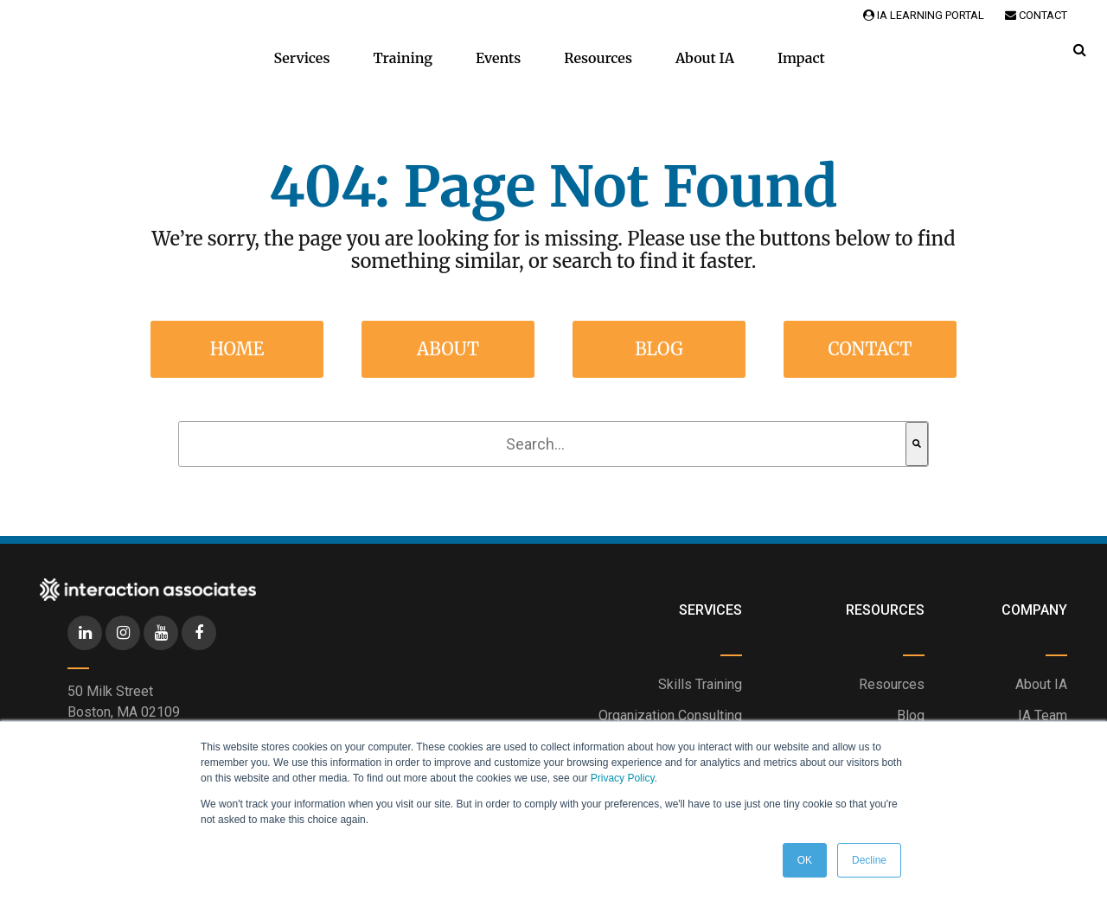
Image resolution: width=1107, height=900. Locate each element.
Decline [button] (869, 860)
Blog (911, 715)
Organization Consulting (670, 715)
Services (301, 58)
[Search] (916, 444)
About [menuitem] (448, 349)
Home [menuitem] (237, 349)
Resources (598, 58)
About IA (704, 58)
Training (402, 58)
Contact (1036, 15)
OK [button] (804, 860)
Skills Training (700, 684)
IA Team (1042, 715)
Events (498, 58)
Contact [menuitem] (870, 349)
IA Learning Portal (923, 15)
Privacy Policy (623, 778)
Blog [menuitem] (659, 349)
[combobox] (542, 444)
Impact (801, 58)
